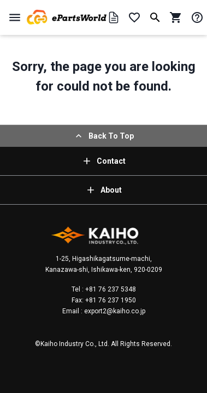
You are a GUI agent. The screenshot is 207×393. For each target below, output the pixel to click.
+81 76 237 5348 (110, 289)
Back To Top (103, 135)
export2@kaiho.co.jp (113, 311)
